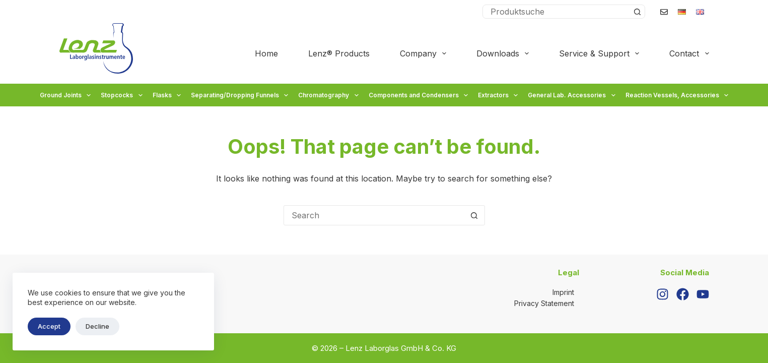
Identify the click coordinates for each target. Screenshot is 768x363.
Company (425, 53)
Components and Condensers (419, 95)
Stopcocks (123, 95)
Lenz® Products (339, 53)
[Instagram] (662, 294)
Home (266, 53)
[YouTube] (702, 294)
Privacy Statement (544, 303)
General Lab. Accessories (572, 95)
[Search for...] (557, 12)
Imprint (563, 292)
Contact (689, 53)
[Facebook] (682, 294)
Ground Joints (66, 95)
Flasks (168, 95)
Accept (49, 326)
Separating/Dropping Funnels (241, 95)
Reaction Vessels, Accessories (678, 95)
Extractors (499, 95)
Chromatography (329, 95)
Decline (97, 326)
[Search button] (638, 12)
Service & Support (601, 53)
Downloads (504, 53)
